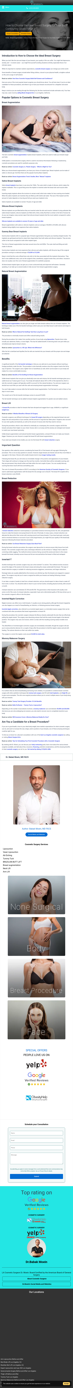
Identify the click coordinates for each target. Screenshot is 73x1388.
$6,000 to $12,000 (34, 252)
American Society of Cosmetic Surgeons (52, 469)
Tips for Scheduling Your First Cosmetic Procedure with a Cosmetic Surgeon (36, 741)
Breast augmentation (12, 865)
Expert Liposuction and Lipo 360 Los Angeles (16, 1368)
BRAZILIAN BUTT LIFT (12, 862)
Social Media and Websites (36, 834)
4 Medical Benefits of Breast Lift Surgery (25, 413)
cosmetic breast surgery (42, 69)
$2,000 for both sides (38, 634)
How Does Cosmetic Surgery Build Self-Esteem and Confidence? (33, 78)
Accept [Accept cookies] (66, 1383)
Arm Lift (6, 872)
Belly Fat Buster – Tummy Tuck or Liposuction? (27, 705)
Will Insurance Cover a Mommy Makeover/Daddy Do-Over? (31, 717)
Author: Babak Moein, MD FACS (36, 829)
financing (36, 747)
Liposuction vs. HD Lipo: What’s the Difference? (27, 348)
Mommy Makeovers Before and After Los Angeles (17, 1380)
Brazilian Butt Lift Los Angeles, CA (12, 1365)
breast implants (11, 185)
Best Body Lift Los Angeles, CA (11, 1362)
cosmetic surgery (12, 749)
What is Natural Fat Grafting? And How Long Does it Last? (30, 332)
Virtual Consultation (12, 34)
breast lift (6, 407)
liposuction (50, 339)
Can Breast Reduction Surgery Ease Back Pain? (27, 543)
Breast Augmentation (16, 38)
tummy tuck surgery (35, 693)
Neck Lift (7, 868)
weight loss (5, 410)
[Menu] (3, 7)
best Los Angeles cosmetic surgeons (52, 735)
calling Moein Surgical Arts (25, 93)
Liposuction (8, 849)
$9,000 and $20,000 (63, 709)
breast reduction (50, 440)
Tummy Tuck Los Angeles (9, 1377)
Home (7, 38)
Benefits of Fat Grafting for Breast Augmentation (28, 375)
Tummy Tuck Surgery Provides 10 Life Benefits (27, 701)
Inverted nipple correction (10, 609)
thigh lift (64, 693)
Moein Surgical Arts (14, 737)
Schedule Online (26, 34)
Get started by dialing (34, 749)
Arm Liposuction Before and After (12, 1359)
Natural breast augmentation (11, 323)
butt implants (54, 693)
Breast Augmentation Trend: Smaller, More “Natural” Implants (32, 176)
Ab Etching (7, 855)
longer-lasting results (49, 455)
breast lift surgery (36, 417)
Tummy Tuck (8, 858)
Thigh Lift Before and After (10, 1374)
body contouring (37, 744)
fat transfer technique (25, 364)
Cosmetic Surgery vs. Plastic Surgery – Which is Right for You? (32, 167)
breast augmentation (20, 155)
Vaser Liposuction (10, 852)
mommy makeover (39, 709)
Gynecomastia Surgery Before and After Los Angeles (18, 1371)
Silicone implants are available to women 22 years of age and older (22, 221)
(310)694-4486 (46, 749)
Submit (36, 1176)
